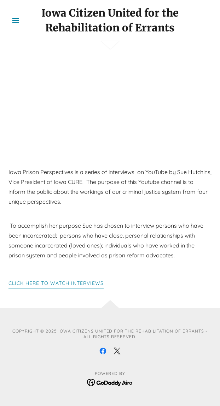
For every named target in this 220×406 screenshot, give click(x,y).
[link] (110, 20)
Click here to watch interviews (56, 283)
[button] (23, 20)
